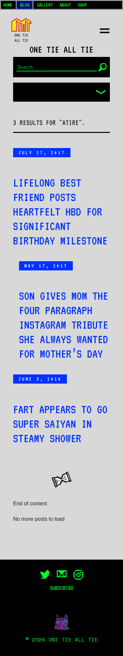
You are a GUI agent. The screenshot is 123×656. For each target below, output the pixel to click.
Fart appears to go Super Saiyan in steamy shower (60, 424)
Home (7, 5)
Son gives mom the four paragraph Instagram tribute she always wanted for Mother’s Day (63, 324)
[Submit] (102, 67)
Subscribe (61, 588)
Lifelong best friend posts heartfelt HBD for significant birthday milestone (60, 211)
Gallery (45, 5)
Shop (82, 5)
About (65, 5)
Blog (24, 5)
